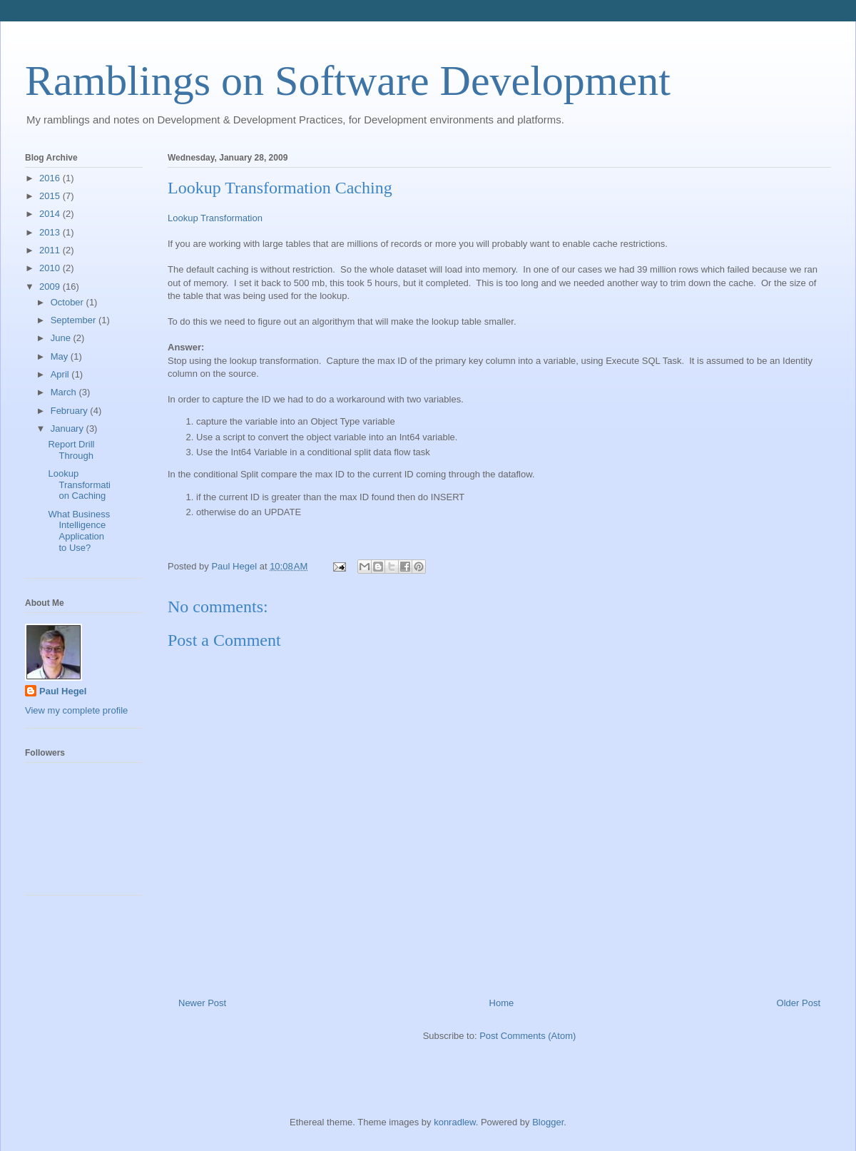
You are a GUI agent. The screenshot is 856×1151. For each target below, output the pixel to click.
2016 (51, 178)
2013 (51, 232)
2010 (51, 268)
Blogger (548, 1122)
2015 (51, 196)
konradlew (455, 1122)
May (61, 356)
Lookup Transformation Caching (79, 484)
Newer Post (202, 1003)
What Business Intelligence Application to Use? (79, 531)
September (74, 320)
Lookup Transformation (215, 218)
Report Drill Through (71, 450)
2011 (51, 250)
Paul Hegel (62, 691)
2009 (51, 286)
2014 (51, 213)
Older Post (798, 1003)
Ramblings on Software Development (348, 80)
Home (501, 1003)
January (68, 428)
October (68, 302)
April (61, 374)
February (71, 410)
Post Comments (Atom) (527, 1035)
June (62, 338)
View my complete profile (76, 710)
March (65, 392)
